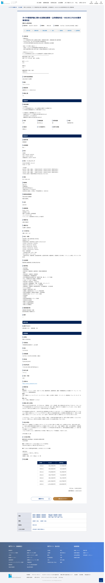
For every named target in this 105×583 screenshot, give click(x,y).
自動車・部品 (36, 521)
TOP (101, 581)
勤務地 (60, 30)
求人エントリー (63, 499)
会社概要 (60, 2)
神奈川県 (35, 525)
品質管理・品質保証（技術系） (55, 516)
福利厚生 (69, 30)
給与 (52, 30)
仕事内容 (27, 30)
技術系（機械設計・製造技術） (40, 514)
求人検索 (39, 2)
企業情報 (77, 30)
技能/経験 (43, 30)
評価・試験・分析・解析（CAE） (55, 517)
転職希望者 (46, 2)
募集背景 (35, 30)
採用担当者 (53, 2)
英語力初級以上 (41, 529)
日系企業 (35, 529)
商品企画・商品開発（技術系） (55, 514)
